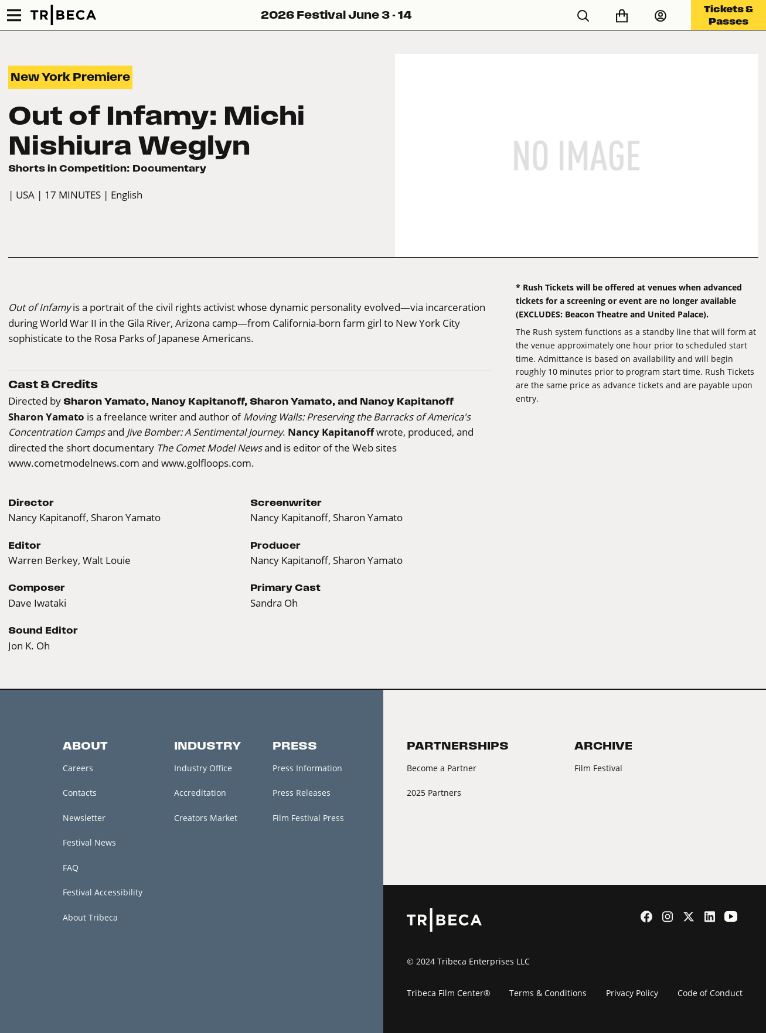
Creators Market (205, 817)
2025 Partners (434, 792)
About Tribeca (90, 917)
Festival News (89, 842)
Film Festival (598, 768)
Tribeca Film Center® (449, 992)
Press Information (307, 768)
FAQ (71, 867)
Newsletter (84, 817)
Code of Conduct (710, 992)
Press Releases (302, 792)
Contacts (80, 792)
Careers (78, 768)
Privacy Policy (632, 992)
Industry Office (203, 768)
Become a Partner (441, 768)
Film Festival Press (308, 817)
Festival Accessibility (102, 892)
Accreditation (200, 792)
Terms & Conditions (548, 992)
